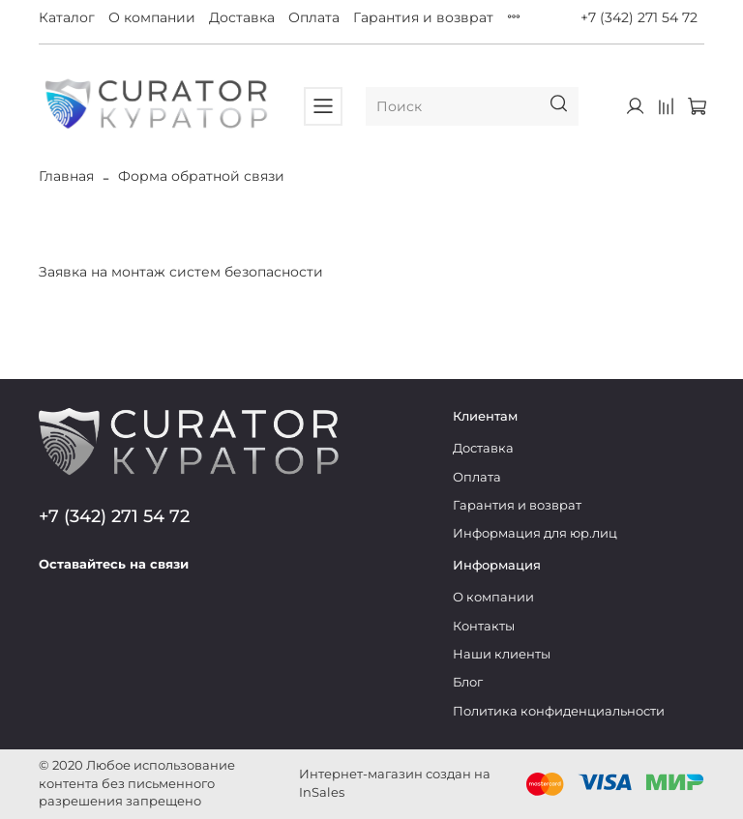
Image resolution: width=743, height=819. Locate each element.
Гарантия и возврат (423, 17)
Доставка (242, 17)
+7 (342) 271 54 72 (639, 17)
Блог (468, 682)
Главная (66, 176)
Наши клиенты (501, 654)
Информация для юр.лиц (535, 533)
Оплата (314, 17)
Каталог (67, 17)
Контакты (484, 626)
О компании (151, 17)
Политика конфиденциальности (559, 711)
